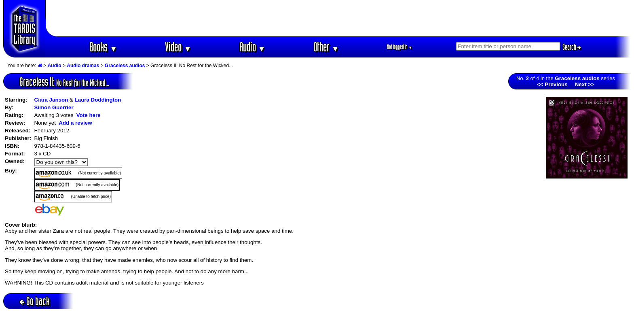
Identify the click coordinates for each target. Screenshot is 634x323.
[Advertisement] (338, 18)
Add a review (75, 123)
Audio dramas (83, 65)
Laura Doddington (98, 100)
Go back (34, 301)
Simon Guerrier (54, 107)
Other (326, 47)
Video (178, 47)
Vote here (88, 115)
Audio (252, 47)
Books (103, 47)
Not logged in (399, 46)
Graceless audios (125, 65)
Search (571, 46)
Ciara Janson (51, 100)
